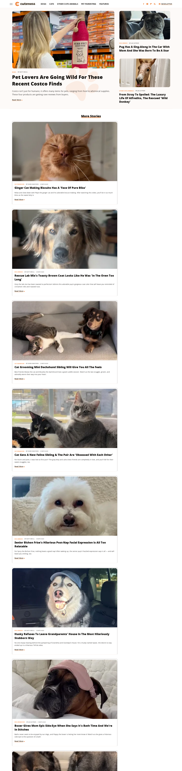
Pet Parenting (88, 4)
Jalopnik (52, 754)
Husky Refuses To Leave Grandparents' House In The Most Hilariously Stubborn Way (143, 226)
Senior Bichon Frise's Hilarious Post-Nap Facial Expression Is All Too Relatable (90, 226)
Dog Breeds (123, 43)
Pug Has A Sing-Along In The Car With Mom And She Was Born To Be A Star (144, 48)
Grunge (74, 754)
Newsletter (165, 4)
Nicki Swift (108, 754)
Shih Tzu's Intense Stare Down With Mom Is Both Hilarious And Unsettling (144, 292)
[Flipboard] (151, 4)
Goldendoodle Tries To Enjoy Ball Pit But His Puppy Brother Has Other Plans (90, 358)
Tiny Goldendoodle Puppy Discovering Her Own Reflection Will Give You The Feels (90, 423)
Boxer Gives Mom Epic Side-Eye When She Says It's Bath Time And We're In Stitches (36, 292)
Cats (51, 4)
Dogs (43, 4)
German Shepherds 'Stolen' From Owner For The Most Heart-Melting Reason (90, 292)
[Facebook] (143, 4)
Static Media (78, 745)
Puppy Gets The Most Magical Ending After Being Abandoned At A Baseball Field (36, 358)
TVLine (60, 754)
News (14, 72)
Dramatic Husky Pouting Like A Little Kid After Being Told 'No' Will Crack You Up (143, 358)
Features (104, 4)
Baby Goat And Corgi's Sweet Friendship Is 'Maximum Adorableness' (142, 561)
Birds (17, 620)
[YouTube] (147, 4)
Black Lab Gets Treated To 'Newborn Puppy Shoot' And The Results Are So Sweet (90, 492)
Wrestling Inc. (137, 754)
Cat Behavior (19, 153)
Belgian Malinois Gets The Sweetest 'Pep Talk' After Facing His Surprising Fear (90, 627)
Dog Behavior (20, 284)
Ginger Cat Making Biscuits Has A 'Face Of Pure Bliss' (36, 158)
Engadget (43, 754)
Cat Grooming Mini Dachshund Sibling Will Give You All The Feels (143, 160)
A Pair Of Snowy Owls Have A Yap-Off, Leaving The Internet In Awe (36, 627)
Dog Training (127, 416)
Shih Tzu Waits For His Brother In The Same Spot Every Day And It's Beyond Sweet (90, 561)
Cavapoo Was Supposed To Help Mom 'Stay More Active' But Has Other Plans (144, 627)
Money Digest (97, 754)
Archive (87, 740)
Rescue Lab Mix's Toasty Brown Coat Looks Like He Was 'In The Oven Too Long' (89, 160)
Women (126, 754)
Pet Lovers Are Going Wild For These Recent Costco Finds (57, 80)
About (76, 740)
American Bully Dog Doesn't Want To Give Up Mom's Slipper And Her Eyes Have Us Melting (143, 423)
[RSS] (154, 4)
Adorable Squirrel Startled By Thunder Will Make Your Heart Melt (89, 695)
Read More (16, 100)
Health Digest (84, 754)
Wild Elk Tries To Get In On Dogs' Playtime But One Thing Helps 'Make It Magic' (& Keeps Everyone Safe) (144, 494)
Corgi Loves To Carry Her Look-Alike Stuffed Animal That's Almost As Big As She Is (36, 423)
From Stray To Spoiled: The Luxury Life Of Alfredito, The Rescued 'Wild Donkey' (143, 98)
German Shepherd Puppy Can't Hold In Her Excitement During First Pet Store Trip (35, 492)
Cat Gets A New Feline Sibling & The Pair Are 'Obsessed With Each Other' (36, 226)
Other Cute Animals (67, 4)
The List (118, 754)
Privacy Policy (101, 740)
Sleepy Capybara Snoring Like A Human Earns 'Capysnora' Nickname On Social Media (36, 695)
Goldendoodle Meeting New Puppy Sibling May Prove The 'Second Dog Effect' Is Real (34, 561)
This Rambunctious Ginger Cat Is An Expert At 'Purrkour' (144, 693)
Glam (67, 754)
